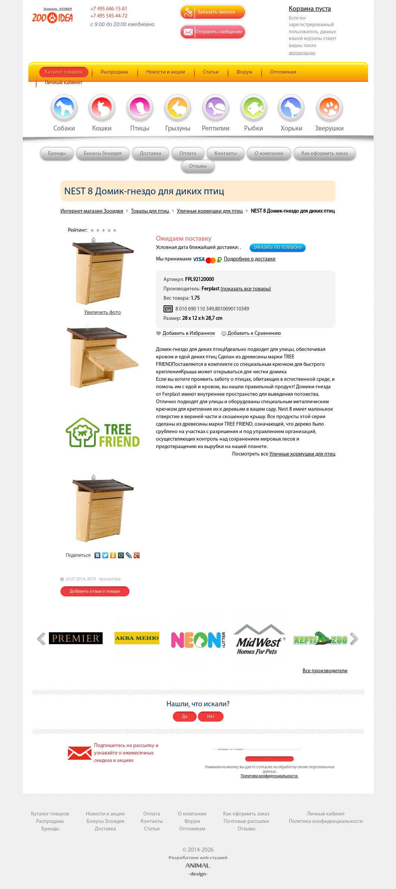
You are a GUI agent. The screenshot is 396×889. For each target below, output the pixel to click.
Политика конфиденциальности (326, 821)
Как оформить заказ (325, 154)
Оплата (188, 154)
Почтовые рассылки (246, 821)
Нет (210, 716)
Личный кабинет (63, 83)
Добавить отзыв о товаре (95, 591)
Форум (244, 72)
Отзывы (198, 166)
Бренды (57, 154)
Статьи (211, 72)
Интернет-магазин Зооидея (91, 211)
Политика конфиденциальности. (269, 776)
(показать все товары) (246, 289)
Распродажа (114, 72)
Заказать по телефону (277, 248)
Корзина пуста (310, 9)
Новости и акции (165, 72)
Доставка (150, 154)
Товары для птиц (150, 211)
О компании (269, 154)
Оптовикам (283, 72)
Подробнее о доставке (249, 259)
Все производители (325, 671)
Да (184, 716)
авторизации (302, 53)
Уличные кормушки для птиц (210, 211)
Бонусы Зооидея (103, 154)
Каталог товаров (64, 72)
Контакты (226, 154)
